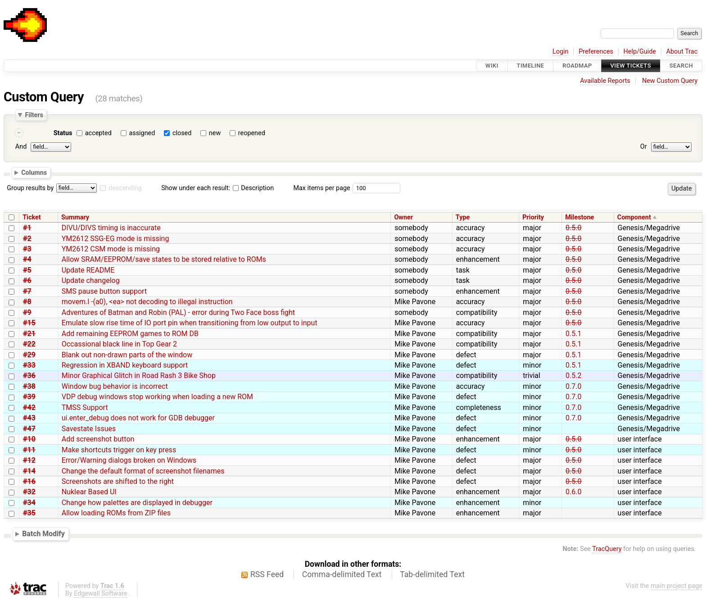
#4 (27, 259)
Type (463, 217)
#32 (29, 491)
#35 (29, 513)
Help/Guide (640, 51)
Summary (75, 217)
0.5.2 (573, 375)
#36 (29, 375)
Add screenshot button (98, 439)
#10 (29, 439)
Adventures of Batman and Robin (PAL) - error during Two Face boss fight (178, 312)
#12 (29, 460)
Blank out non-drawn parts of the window (127, 355)
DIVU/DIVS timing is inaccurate (111, 227)
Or (643, 146)
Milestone (579, 217)
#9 (27, 312)
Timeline (530, 65)
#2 (27, 238)
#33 (29, 365)
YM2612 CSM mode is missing (111, 249)
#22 (29, 344)
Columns (34, 172)
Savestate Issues (89, 428)
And (21, 146)
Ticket (32, 217)
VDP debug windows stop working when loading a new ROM (157, 396)
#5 (27, 270)
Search (681, 65)
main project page (676, 586)
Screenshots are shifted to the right (118, 481)
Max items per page (321, 188)
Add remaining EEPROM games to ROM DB (130, 333)
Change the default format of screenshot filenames (143, 471)
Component (634, 217)
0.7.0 (573, 386)
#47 (29, 428)
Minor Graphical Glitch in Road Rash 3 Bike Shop (139, 375)
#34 (29, 502)
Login (560, 51)
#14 (29, 471)
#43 (29, 418)
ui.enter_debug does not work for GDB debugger (138, 418)
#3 (27, 249)
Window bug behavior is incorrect (115, 386)
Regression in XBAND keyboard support (125, 365)
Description (253, 188)
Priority (533, 217)
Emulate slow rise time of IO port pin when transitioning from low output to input (189, 323)
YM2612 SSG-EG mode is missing (115, 238)
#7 (27, 291)
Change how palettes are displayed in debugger (137, 502)
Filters (34, 114)
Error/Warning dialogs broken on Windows (129, 460)
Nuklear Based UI (89, 491)
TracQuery (606, 549)
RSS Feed (267, 574)
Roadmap (577, 65)
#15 (29, 323)
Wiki (491, 65)
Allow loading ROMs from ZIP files (116, 513)
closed (181, 133)
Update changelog (91, 280)
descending (125, 188)
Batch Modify (43, 533)
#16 (29, 481)
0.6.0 (573, 491)
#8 (27, 301)
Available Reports (605, 81)
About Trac (682, 51)
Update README (88, 270)
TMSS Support (85, 407)
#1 (27, 227)
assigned (142, 133)
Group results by (30, 188)
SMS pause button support (104, 291)
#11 (29, 450)
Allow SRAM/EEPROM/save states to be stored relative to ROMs (164, 259)
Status (63, 133)
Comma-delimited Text (342, 574)
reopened (251, 133)
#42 (29, 407)
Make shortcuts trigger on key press (119, 450)
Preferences (596, 51)
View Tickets (631, 65)
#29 (29, 355)
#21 (29, 333)
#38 (29, 386)
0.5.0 (573, 227)
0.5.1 (573, 333)
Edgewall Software (100, 593)
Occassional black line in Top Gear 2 (119, 344)
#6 (27, 280)
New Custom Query (669, 81)
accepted (98, 133)
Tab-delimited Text (432, 574)
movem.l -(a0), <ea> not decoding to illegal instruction (147, 301)
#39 (29, 396)
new (215, 133)
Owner (403, 217)
